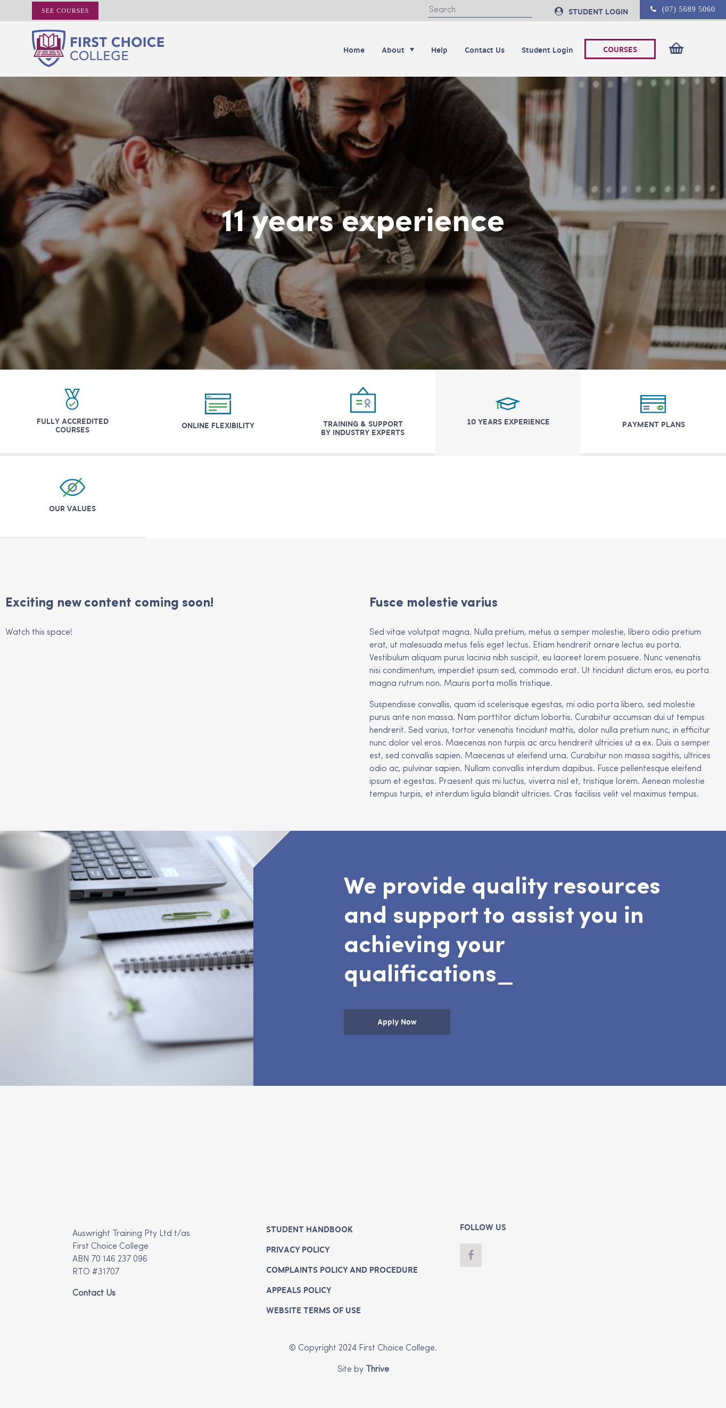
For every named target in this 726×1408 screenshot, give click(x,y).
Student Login (547, 50)
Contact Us (485, 50)
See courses (65, 10)
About (398, 50)
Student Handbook (309, 1229)
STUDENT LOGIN (591, 11)
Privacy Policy (297, 1250)
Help (439, 50)
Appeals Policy (298, 1290)
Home (354, 50)
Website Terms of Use (313, 1310)
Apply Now (397, 1022)
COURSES (620, 49)
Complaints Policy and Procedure (342, 1270)
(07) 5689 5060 (682, 9)
